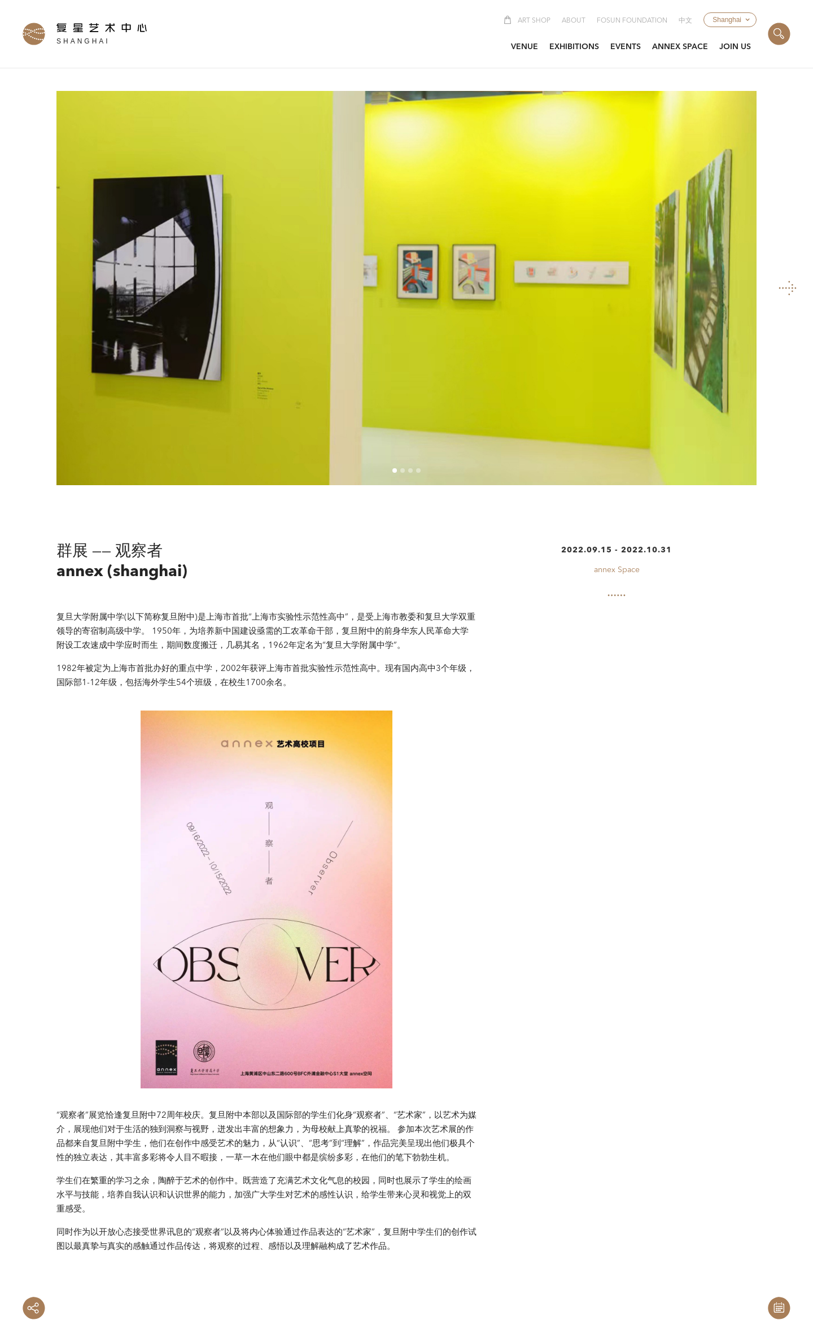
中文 (685, 21)
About (573, 21)
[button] (730, 19)
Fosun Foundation (632, 21)
